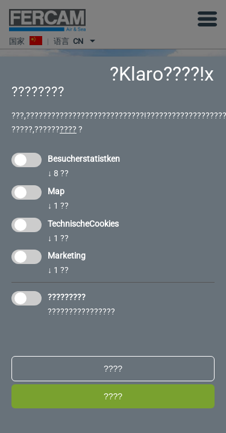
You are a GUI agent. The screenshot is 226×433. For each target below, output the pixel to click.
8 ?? (58, 173)
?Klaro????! (157, 74)
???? (68, 129)
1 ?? (58, 205)
